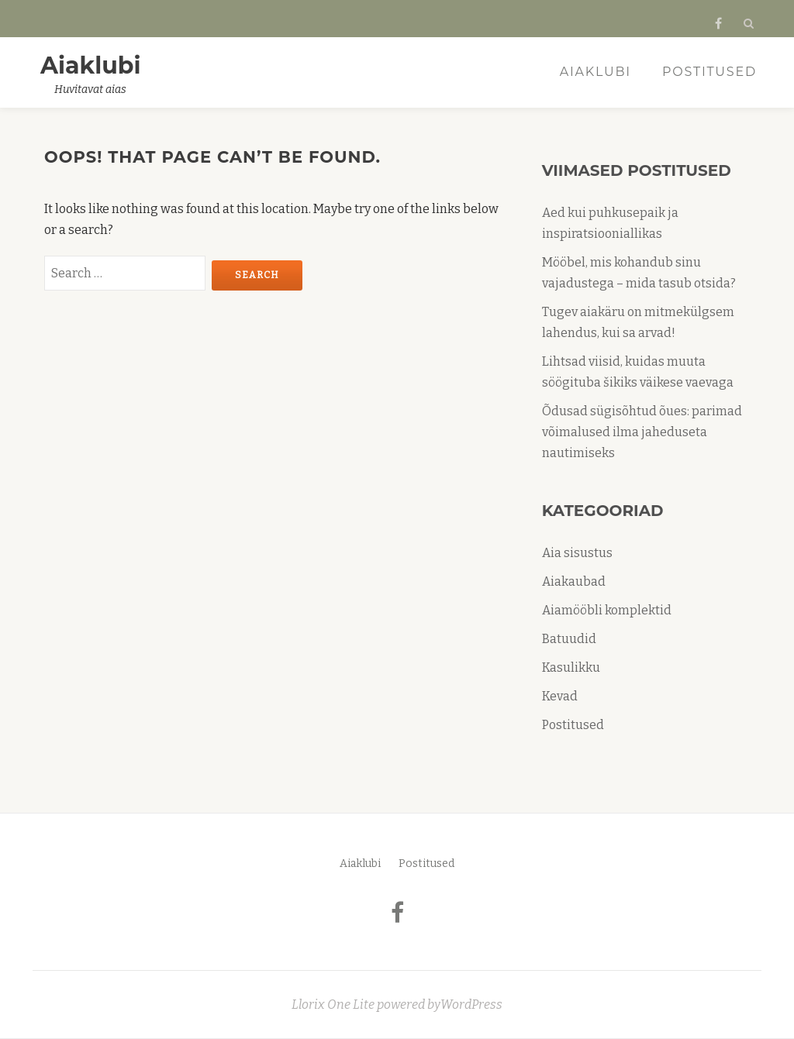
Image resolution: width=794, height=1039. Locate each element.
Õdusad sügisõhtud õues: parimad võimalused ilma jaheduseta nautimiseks (642, 432)
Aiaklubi (90, 65)
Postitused (709, 71)
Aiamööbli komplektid (606, 610)
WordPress (471, 1004)
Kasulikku (571, 667)
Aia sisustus (577, 552)
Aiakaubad (574, 581)
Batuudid (569, 638)
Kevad (560, 696)
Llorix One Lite (334, 1004)
